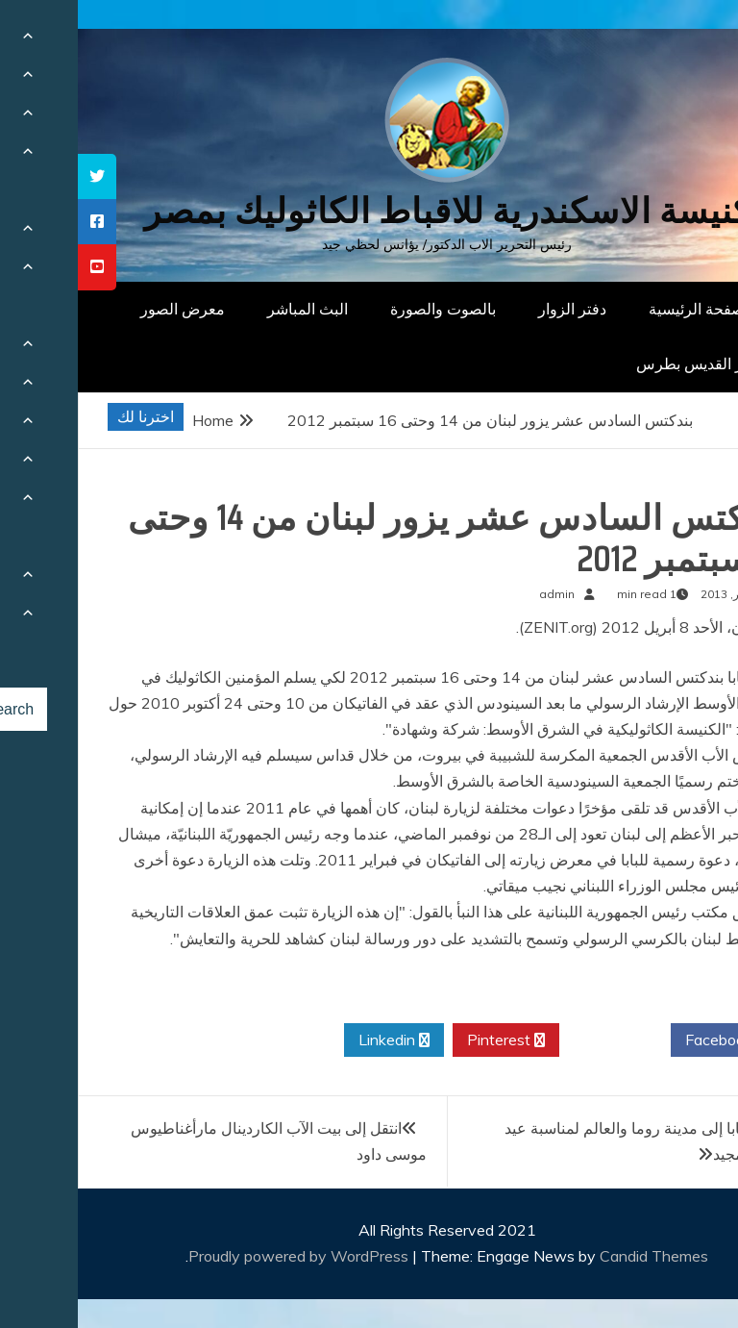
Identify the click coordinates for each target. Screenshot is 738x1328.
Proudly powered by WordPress (222, 1255)
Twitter (537, 1040)
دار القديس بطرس (617, 363)
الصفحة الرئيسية (623, 308)
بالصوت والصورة (365, 308)
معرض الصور (104, 308)
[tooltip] (19, 176)
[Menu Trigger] (675, 40)
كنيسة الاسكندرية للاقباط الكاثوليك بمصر (369, 211)
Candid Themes (576, 1255)
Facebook (648, 1040)
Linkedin (316, 1040)
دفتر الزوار (494, 308)
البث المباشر (229, 308)
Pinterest (428, 1040)
